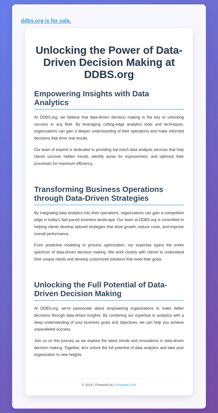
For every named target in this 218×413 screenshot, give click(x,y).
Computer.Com (125, 385)
